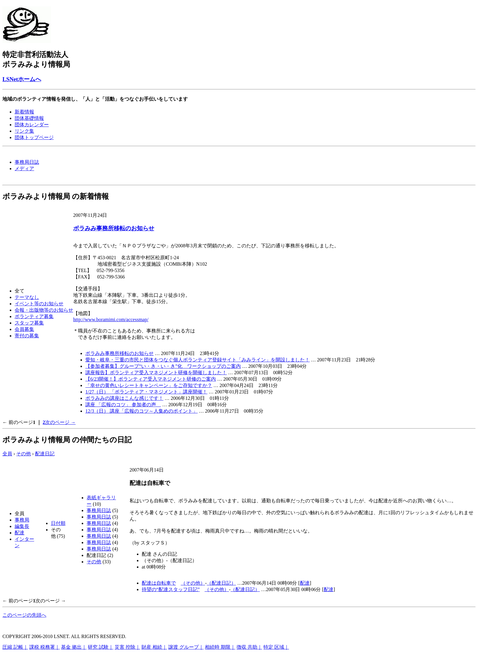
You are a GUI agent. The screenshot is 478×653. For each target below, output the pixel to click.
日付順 (58, 523)
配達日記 (45, 453)
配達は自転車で (159, 583)
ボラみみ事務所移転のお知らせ (113, 228)
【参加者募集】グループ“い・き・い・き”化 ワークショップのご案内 (163, 366)
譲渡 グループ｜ (186, 647)
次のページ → (60, 422)
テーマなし (27, 297)
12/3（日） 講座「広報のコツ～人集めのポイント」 (141, 411)
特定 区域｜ (276, 647)
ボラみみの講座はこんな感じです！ (124, 398)
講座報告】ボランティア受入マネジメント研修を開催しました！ (156, 372)
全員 (7, 453)
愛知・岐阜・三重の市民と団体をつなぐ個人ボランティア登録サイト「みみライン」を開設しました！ (197, 359)
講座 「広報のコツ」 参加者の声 (123, 404)
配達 (19, 532)
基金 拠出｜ (74, 647)
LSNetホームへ (21, 79)
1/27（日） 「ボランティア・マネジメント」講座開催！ (146, 391)
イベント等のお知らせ (39, 303)
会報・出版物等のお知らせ (44, 310)
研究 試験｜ (100, 647)
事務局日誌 (27, 162)
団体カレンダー (32, 124)
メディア (24, 168)
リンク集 (24, 131)
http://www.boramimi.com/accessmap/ (110, 319)
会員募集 (24, 329)
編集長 (22, 526)
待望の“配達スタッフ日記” (171, 589)
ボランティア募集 (34, 316)
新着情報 (24, 111)
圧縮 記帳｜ (15, 647)
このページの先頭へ (24, 615)
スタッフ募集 (29, 322)
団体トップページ (34, 137)
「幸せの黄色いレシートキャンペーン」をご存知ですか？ (148, 385)
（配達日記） (221, 583)
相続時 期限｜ (220, 647)
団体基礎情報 (29, 118)
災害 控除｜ (127, 647)
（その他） (193, 583)
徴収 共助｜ (249, 647)
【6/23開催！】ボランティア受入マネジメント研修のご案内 (150, 379)
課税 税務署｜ (44, 647)
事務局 (22, 519)
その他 (23, 453)
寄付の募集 (27, 335)
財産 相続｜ (154, 647)
